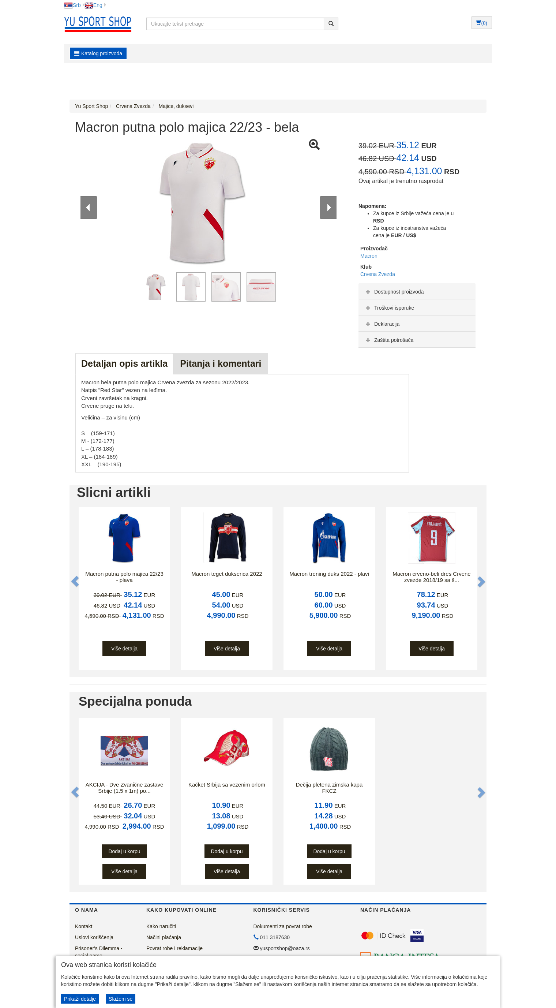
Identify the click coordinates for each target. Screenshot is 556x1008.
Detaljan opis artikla (124, 363)
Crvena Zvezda (377, 274)
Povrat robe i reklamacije (174, 948)
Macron (368, 256)
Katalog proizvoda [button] (98, 53)
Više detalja (124, 649)
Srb (72, 5)
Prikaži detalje (80, 999)
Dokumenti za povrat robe (282, 926)
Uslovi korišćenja (94, 937)
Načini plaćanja (163, 937)
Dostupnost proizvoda (394, 292)
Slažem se (120, 999)
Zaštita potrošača (388, 340)
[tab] (417, 291)
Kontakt (83, 926)
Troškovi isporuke (389, 308)
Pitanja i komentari (220, 363)
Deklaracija (381, 324)
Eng (93, 5)
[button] (76, 581)
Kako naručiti (161, 926)
